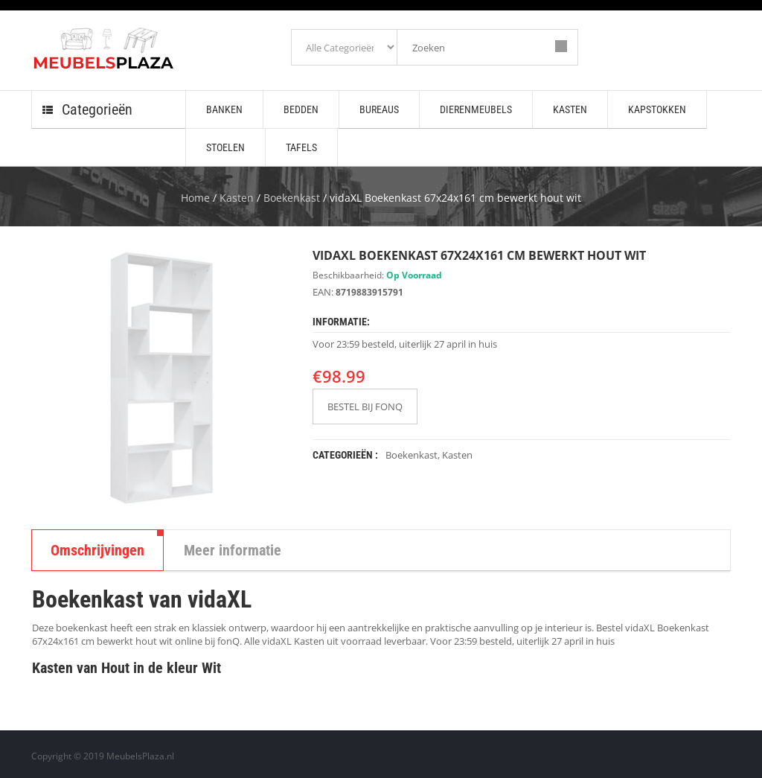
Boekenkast (291, 198)
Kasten (237, 198)
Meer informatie (232, 550)
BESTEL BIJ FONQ (365, 406)
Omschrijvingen (97, 550)
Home (195, 198)
